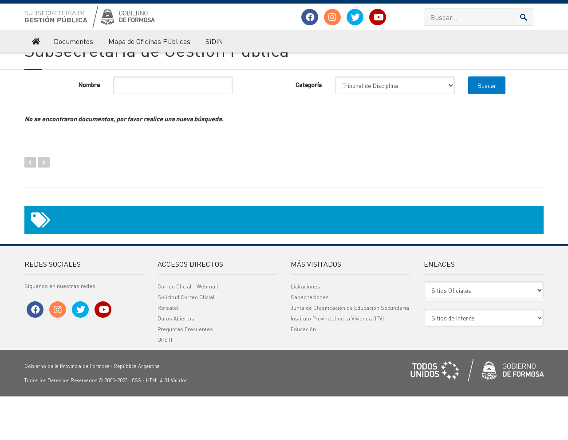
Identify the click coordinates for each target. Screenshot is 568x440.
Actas (208, 61)
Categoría (309, 128)
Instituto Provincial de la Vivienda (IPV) (337, 362)
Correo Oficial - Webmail (188, 330)
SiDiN (214, 41)
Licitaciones (305, 330)
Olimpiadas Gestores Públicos (102, 61)
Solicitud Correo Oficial (186, 340)
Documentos (73, 41)
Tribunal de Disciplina (169, 61)
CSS (136, 424)
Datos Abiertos (176, 362)
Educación (303, 372)
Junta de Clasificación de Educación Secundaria (350, 351)
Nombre (89, 128)
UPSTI (165, 383)
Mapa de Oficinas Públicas (149, 41)
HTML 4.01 (158, 424)
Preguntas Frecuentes (185, 372)
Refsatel (168, 351)
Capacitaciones (310, 340)
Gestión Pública (42, 61)
